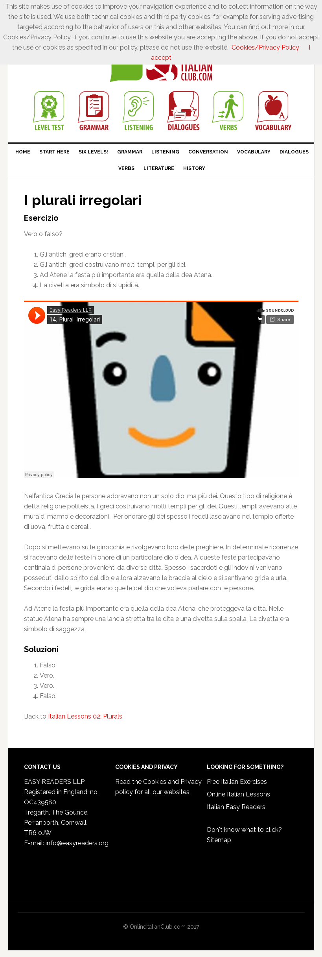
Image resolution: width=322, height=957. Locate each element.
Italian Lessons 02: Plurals (85, 716)
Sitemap (219, 840)
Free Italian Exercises (237, 781)
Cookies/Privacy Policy (265, 47)
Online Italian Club (161, 65)
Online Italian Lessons (238, 794)
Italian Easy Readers (236, 807)
